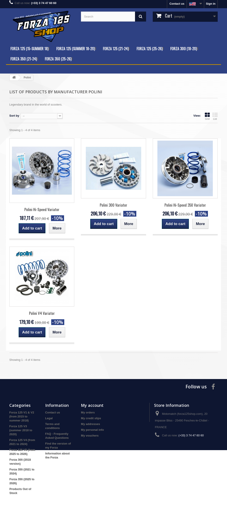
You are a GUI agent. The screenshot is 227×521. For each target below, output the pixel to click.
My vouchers (89, 435)
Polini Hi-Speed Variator (41, 209)
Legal (49, 418)
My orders (88, 412)
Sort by (14, 115)
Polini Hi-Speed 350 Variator (185, 205)
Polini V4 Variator (42, 313)
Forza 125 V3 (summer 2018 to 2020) (20, 430)
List (215, 116)
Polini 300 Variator (113, 205)
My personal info (92, 429)
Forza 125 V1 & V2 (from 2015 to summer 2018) (21, 416)
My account (92, 405)
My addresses (90, 424)
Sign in (210, 3)
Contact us (176, 3)
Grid (207, 116)
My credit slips (91, 418)
